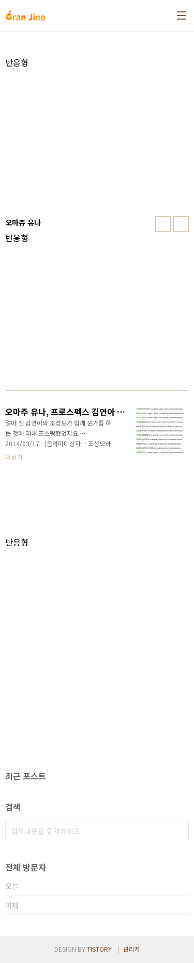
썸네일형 (163, 224)
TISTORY (99, 948)
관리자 (131, 948)
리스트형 (181, 224)
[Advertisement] (97, 140)
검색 (178, 831)
